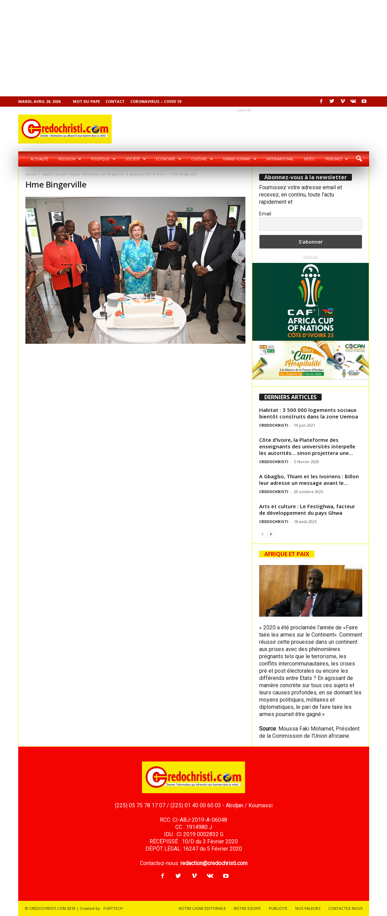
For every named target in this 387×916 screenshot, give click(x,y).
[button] (358, 159)
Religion (69, 159)
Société (135, 159)
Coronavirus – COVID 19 (155, 101)
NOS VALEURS (307, 908)
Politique (103, 159)
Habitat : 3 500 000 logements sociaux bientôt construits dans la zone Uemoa (308, 413)
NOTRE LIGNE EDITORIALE (202, 908)
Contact (115, 101)
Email (265, 213)
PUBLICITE (278, 908)
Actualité (39, 159)
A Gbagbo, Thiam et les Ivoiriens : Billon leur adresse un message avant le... (309, 479)
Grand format (240, 159)
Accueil (30, 174)
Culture (202, 159)
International (280, 159)
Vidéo (309, 159)
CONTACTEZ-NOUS (345, 908)
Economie (168, 159)
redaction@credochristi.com (213, 863)
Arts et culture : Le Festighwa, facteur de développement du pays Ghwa (307, 509)
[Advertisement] (193, 48)
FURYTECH (113, 908)
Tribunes (336, 159)
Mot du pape (86, 101)
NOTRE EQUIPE (247, 908)
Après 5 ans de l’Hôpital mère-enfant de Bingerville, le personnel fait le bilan (104, 174)
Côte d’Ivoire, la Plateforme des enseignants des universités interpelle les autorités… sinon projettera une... (307, 446)
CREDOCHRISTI (273, 425)
